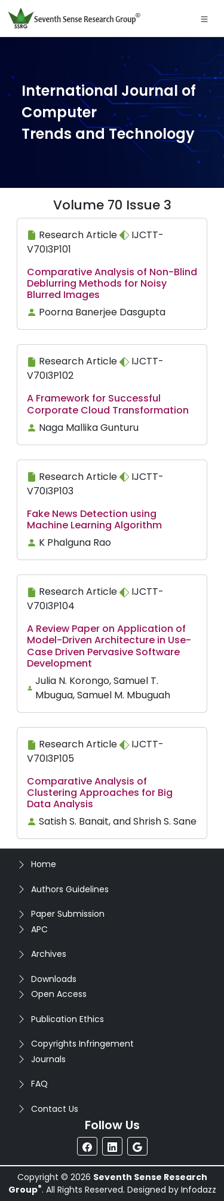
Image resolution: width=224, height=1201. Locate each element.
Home (43, 864)
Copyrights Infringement (82, 1044)
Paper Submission (68, 914)
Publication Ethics (67, 1019)
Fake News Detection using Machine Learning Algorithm (94, 519)
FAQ (39, 1084)
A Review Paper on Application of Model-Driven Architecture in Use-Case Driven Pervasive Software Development (109, 646)
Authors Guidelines (70, 889)
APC (39, 929)
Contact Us (54, 1109)
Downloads (53, 979)
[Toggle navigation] (204, 19)
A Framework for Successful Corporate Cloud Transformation (108, 403)
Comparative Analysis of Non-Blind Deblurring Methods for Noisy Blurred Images (112, 283)
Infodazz (198, 1190)
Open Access (59, 994)
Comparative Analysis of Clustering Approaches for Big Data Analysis (100, 792)
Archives (48, 954)
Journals (48, 1059)
